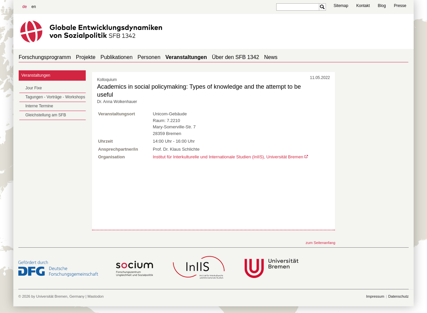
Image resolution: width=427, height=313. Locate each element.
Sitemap (341, 5)
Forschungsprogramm (45, 57)
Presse (400, 5)
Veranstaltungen (186, 57)
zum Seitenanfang (320, 243)
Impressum (375, 296)
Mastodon (95, 296)
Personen (148, 57)
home (405, 57)
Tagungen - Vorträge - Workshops (55, 97)
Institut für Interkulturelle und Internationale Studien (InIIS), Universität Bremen (228, 156)
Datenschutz (398, 296)
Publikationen (116, 57)
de (24, 6)
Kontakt (363, 5)
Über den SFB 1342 (235, 57)
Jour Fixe (33, 88)
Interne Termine (39, 106)
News (271, 57)
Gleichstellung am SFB (45, 115)
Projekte (86, 57)
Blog (382, 5)
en (33, 6)
